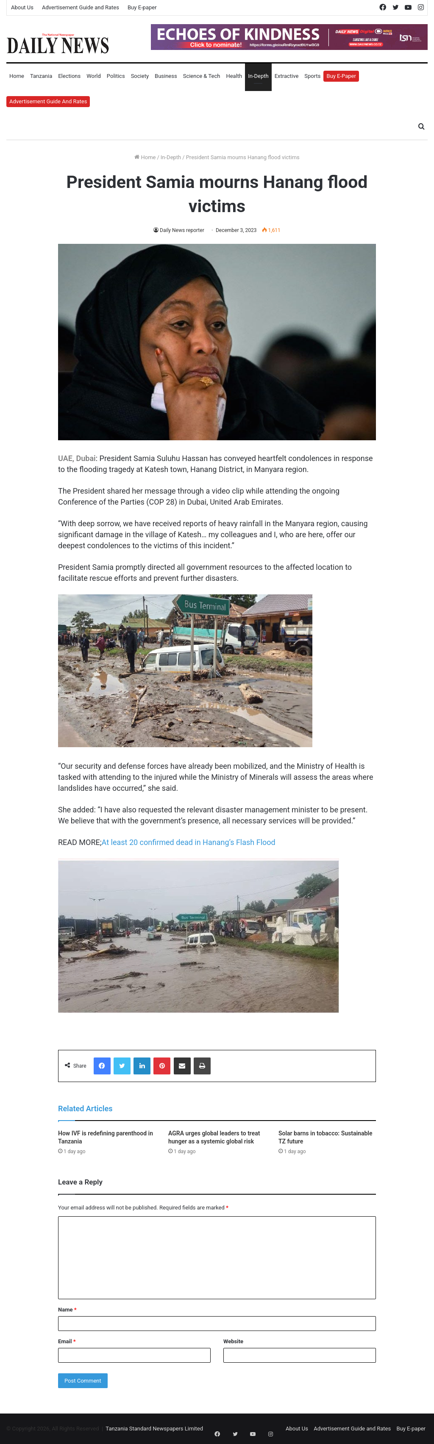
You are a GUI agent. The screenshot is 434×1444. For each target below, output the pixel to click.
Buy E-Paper (341, 76)
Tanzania (41, 76)
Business (166, 76)
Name (67, 1309)
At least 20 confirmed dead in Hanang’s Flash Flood (188, 842)
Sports (312, 76)
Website (233, 1341)
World (93, 76)
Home (16, 76)
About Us (22, 7)
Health (234, 76)
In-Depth (258, 76)
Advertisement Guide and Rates (80, 7)
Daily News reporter (181, 230)
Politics (116, 76)
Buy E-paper (142, 7)
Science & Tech (201, 76)
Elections (69, 76)
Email (67, 1341)
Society (140, 76)
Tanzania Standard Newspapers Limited (154, 1428)
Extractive (287, 76)
